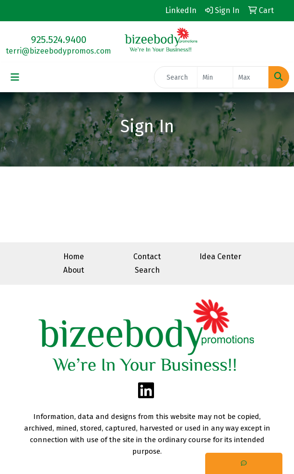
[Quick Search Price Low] (215, 77)
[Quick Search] (175, 77)
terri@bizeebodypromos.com (58, 51)
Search (147, 270)
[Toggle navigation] (15, 77)
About (73, 270)
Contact (147, 256)
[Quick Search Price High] (251, 77)
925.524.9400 (58, 39)
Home (73, 256)
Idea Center (220, 256)
